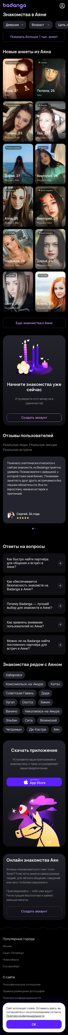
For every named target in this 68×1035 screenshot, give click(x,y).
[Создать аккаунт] (34, 417)
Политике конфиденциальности (25, 1016)
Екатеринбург (11, 966)
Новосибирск (11, 959)
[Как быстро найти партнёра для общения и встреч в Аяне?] (34, 563)
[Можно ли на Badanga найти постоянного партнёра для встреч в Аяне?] (34, 645)
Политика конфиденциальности (22, 998)
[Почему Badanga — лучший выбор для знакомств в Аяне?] (34, 606)
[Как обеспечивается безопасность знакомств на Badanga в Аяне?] (34, 585)
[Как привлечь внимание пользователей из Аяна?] (34, 624)
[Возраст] (40, 25)
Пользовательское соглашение (22, 984)
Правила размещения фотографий (23, 991)
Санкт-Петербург (13, 953)
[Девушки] (14, 25)
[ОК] (34, 1024)
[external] (34, 782)
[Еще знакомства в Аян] (34, 323)
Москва (7, 946)
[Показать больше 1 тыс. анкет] (34, 37)
